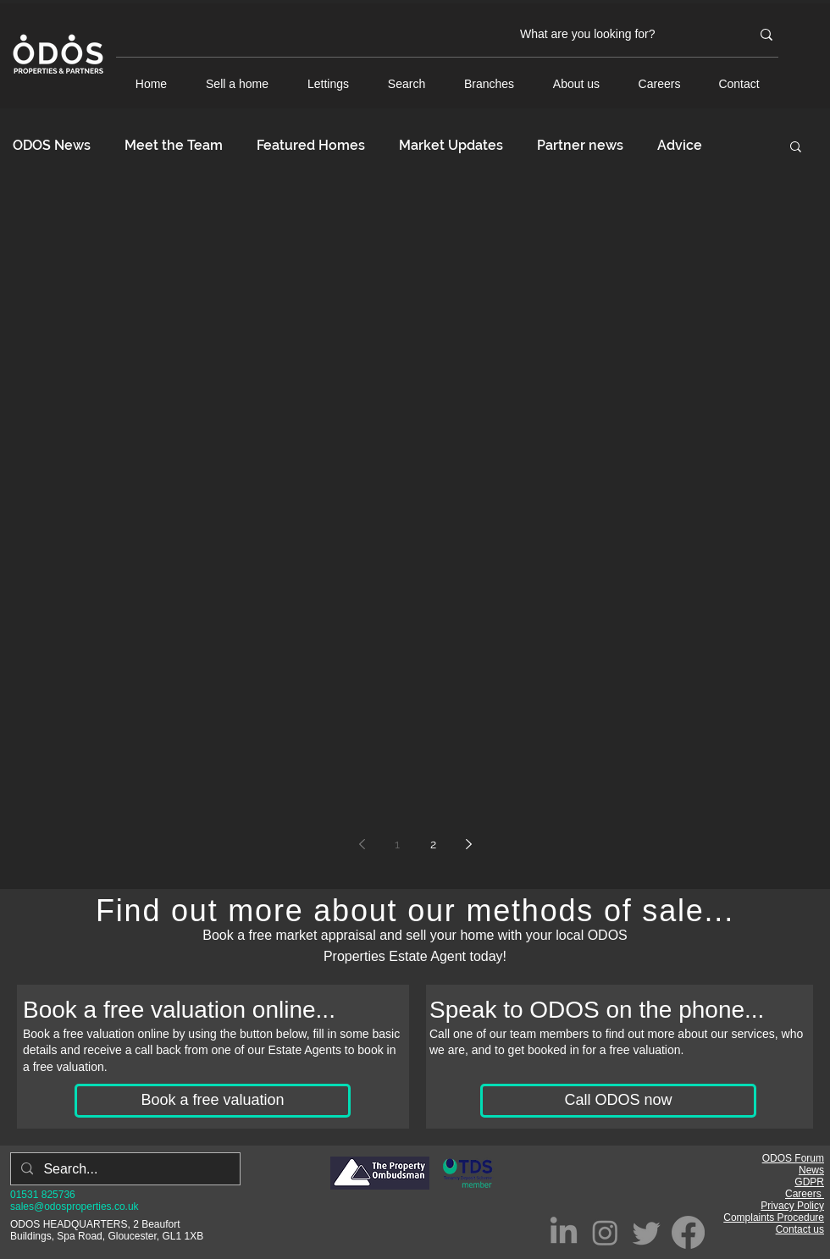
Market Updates (451, 145)
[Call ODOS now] (618, 1101)
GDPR (809, 1182)
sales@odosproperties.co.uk (74, 1206)
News (811, 1170)
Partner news (580, 145)
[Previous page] (361, 844)
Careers (804, 1194)
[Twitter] (646, 1232)
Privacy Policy (792, 1206)
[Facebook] (688, 1232)
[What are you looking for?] (622, 34)
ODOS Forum (793, 1158)
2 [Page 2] (433, 844)
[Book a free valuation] (213, 1101)
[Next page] (468, 844)
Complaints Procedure (773, 1217)
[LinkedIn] (563, 1232)
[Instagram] (605, 1232)
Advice (679, 145)
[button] (796, 148)
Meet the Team (174, 145)
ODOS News (52, 145)
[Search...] (123, 1169)
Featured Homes (311, 145)
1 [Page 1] (397, 844)
